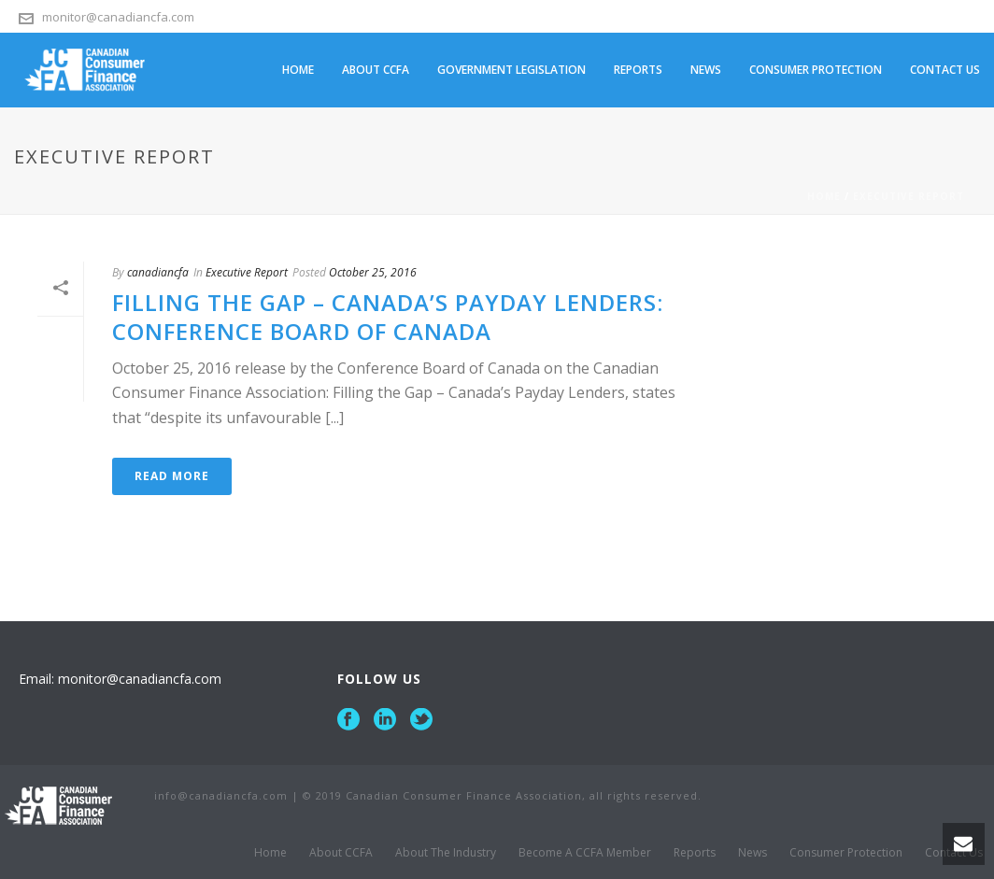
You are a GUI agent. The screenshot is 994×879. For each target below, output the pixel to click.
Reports (638, 70)
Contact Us (945, 70)
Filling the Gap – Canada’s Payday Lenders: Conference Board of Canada (387, 317)
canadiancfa (158, 272)
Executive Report (908, 196)
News (705, 70)
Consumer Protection (815, 70)
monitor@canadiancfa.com (118, 16)
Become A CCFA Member (584, 852)
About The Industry (445, 852)
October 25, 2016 (373, 272)
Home (298, 70)
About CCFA (375, 70)
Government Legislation (511, 70)
